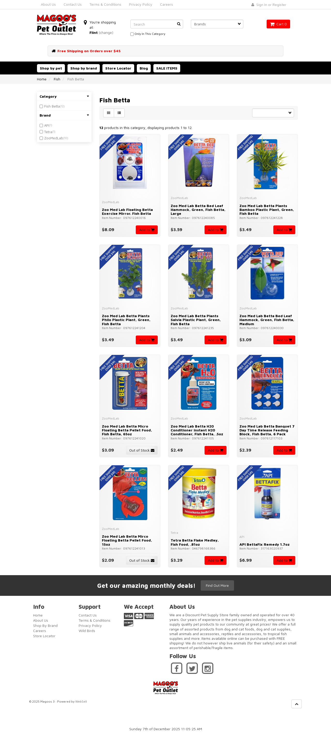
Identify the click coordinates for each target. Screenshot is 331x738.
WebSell (81, 701)
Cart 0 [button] (278, 24)
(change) (106, 32)
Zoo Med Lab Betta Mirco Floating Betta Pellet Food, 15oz (127, 540)
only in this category (147, 34)
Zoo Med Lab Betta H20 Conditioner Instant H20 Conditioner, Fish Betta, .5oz (197, 430)
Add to (146, 229)
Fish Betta (52, 106)
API (46, 125)
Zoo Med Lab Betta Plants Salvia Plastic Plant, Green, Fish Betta (196, 320)
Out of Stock (141, 450)
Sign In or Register (268, 4)
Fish (57, 79)
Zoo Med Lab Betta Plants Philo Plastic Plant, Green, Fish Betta (126, 320)
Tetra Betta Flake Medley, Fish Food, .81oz (195, 542)
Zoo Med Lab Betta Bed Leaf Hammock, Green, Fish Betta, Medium (266, 320)
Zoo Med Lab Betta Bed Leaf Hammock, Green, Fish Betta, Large (198, 209)
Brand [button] (64, 115)
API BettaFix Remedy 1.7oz (264, 544)
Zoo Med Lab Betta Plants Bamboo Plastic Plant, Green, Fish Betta (266, 209)
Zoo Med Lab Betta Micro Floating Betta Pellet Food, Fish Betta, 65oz (127, 430)
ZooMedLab (53, 138)
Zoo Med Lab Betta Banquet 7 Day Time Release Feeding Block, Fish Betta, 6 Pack (267, 430)
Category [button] (64, 96)
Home (42, 79)
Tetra (48, 132)
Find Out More (217, 585)
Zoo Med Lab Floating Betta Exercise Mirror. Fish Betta (127, 211)
